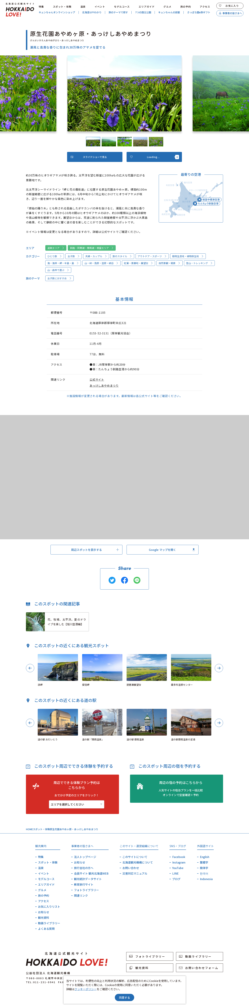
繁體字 (204, 862)
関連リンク (81, 895)
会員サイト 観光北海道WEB (91, 873)
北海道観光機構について (137, 862)
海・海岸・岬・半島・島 (63, 263)
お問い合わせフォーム (198, 968)
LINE (175, 873)
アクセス (205, 6)
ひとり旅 (54, 256)
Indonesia (206, 878)
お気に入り (229, 5)
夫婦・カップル (96, 256)
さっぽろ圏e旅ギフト (198, 12)
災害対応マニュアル (134, 873)
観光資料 (43, 917)
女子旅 (74, 256)
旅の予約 (185, 6)
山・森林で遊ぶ (58, 270)
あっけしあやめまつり (104, 385)
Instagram (178, 862)
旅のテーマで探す (118, 12)
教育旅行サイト (83, 884)
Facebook (178, 856)
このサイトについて (134, 856)
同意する (124, 997)
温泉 (83, 6)
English (204, 856)
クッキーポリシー (86, 989)
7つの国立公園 (143, 12)
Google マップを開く (172, 550)
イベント (100, 6)
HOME (29, 829)
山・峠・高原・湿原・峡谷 (101, 263)
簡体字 (204, 867)
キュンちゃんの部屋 (169, 12)
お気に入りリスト (49, 906)
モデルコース (122, 6)
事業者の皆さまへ (230, 13)
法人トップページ (85, 856)
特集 (41, 6)
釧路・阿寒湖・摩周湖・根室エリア (92, 248)
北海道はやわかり (92, 12)
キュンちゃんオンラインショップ (57, 12)
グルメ (167, 6)
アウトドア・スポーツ (152, 256)
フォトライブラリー (86, 890)
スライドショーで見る (89, 157)
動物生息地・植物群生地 (188, 256)
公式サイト (97, 379)
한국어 (204, 873)
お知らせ (43, 912)
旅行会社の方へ (83, 867)
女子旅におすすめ (59, 278)
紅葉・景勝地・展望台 (138, 263)
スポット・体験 (62, 6)
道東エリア (55, 248)
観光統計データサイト (88, 878)
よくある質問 (46, 928)
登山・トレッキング (199, 263)
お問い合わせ (130, 867)
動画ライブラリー (49, 923)
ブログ (176, 878)
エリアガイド (147, 6)
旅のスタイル (122, 256)
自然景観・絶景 (169, 263)
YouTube (177, 867)
